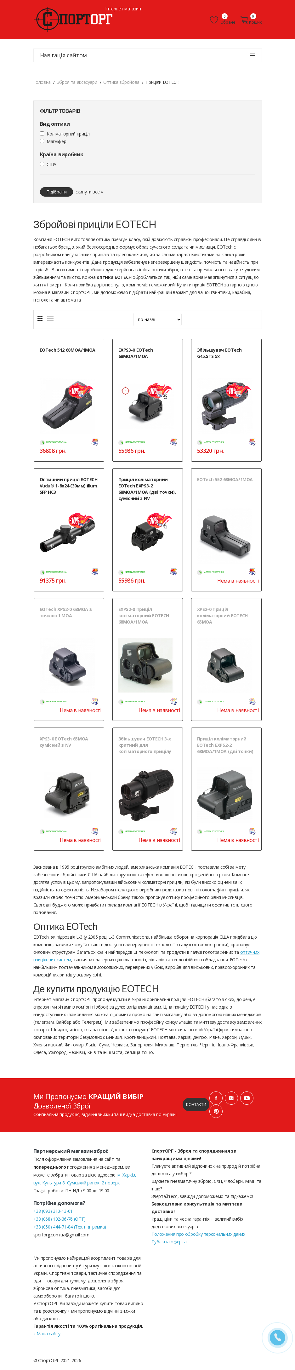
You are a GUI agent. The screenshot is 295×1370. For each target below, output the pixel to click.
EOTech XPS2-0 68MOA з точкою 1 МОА (66, 612)
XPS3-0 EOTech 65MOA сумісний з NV (64, 742)
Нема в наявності (237, 580)
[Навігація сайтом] (252, 55)
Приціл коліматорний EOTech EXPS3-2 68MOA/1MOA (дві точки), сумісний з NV (147, 488)
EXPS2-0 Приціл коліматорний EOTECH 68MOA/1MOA (143, 615)
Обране (222, 20)
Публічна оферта (169, 1242)
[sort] (157, 319)
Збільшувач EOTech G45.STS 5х (219, 353)
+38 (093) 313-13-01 (53, 1211)
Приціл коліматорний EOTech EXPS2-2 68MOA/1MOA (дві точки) (225, 745)
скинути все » (89, 192)
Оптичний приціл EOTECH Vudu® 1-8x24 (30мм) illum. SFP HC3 (69, 485)
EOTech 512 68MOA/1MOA (68, 350)
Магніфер (56, 141)
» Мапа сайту (46, 1334)
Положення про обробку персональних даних (198, 1234)
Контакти (196, 1104)
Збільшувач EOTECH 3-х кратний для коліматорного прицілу (145, 745)
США (51, 164)
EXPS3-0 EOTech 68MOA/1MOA (135, 353)
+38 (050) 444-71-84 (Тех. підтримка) (69, 1227)
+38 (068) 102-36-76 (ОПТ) (59, 1219)
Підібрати (56, 192)
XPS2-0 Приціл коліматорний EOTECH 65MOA (222, 615)
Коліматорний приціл (68, 134)
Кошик (251, 20)
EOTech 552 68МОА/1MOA (225, 479)
